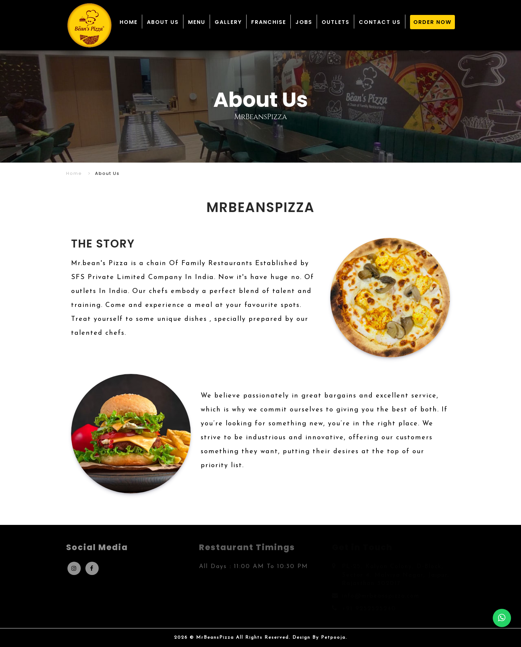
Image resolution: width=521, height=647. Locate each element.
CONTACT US (380, 22)
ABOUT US (163, 22)
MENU (196, 22)
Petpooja (333, 637)
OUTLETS (336, 22)
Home (74, 173)
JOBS (303, 22)
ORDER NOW (432, 22)
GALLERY (228, 22)
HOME (129, 22)
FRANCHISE (268, 22)
